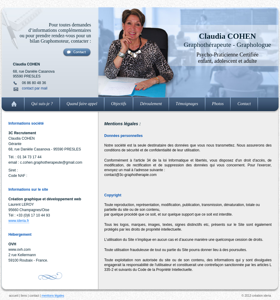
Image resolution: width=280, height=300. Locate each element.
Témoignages (187, 104)
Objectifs (118, 104)
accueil (13, 295)
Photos (218, 104)
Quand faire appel (82, 104)
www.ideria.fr (18, 221)
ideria (267, 295)
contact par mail (34, 88)
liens (24, 295)
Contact (244, 104)
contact (34, 295)
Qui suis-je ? (42, 104)
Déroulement (151, 104)
